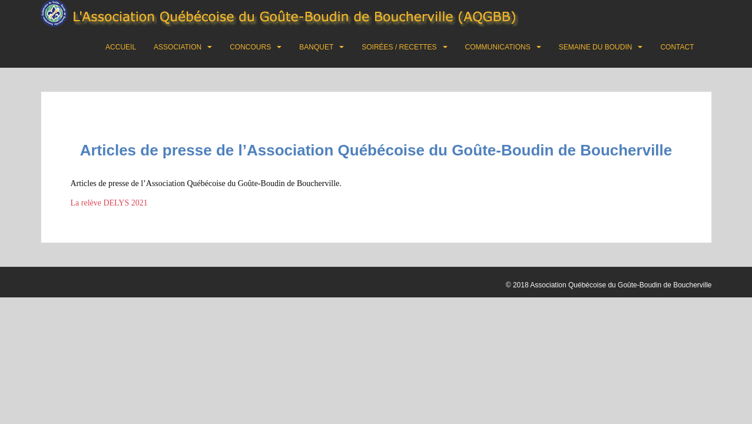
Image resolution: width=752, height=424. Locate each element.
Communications (498, 47)
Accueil (120, 47)
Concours (250, 47)
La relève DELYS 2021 (109, 202)
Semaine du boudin (595, 47)
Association (177, 47)
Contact (677, 47)
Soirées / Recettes (399, 47)
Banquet (316, 47)
